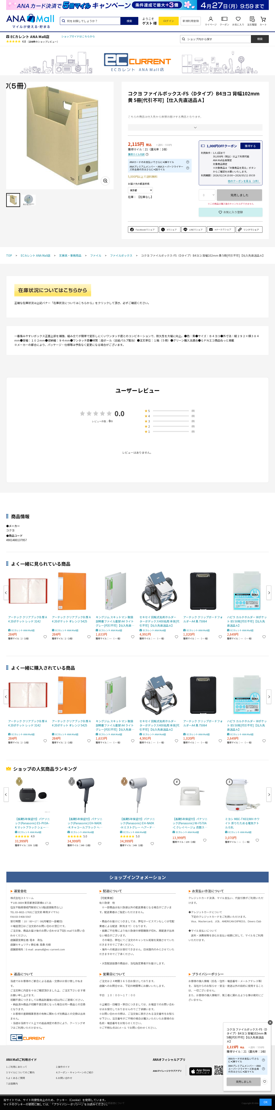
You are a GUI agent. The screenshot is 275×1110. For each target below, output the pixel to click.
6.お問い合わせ (64, 1078)
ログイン (168, 21)
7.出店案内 (12, 1083)
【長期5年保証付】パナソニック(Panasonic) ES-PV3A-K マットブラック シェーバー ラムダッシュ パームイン (32, 823)
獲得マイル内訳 (136, 154)
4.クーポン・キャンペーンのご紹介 (75, 1072)
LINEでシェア (196, 229)
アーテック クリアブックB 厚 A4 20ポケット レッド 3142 (27, 619)
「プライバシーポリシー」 (67, 1104)
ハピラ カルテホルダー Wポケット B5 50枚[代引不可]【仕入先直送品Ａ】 (247, 621)
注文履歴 (252, 24)
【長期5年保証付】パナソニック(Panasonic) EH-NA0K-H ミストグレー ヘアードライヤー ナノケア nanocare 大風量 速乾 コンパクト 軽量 (137, 823)
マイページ (211, 24)
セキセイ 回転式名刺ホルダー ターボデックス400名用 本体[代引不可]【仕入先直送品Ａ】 (159, 621)
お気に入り (238, 24)
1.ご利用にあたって (16, 1066)
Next (268, 593)
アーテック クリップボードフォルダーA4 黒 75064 (203, 619)
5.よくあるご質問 (15, 1078)
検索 (129, 21)
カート (263, 24)
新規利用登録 (191, 21)
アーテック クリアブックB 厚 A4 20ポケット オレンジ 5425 (71, 619)
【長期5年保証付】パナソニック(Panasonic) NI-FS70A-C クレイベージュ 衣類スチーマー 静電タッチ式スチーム (190, 823)
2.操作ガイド (63, 1066)
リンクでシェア (251, 229)
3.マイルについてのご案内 (20, 1072)
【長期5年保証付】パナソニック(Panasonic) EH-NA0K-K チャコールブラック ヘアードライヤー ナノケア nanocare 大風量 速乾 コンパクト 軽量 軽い (84, 823)
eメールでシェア (223, 229)
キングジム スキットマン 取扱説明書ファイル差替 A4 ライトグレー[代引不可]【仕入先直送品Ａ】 (115, 621)
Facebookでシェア (145, 229)
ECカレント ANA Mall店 (29, 36)
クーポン (224, 24)
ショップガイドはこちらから (78, 36)
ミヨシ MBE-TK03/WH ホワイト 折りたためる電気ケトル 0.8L (242, 823)
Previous (6, 593)
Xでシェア (172, 229)
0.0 (120, 413)
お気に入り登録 (233, 212)
